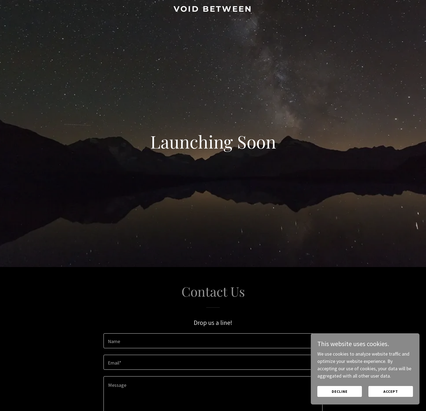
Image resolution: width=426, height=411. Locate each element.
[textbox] (213, 340)
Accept (390, 391)
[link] (213, 10)
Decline (339, 391)
